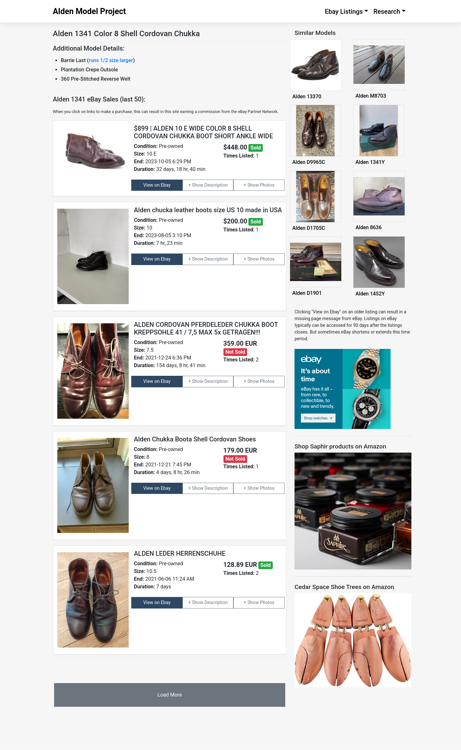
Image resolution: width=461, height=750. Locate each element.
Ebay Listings (344, 11)
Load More (170, 695)
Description (216, 185)
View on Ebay (157, 185)
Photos (267, 185)
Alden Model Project (89, 11)
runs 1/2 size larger (111, 60)
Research (386, 11)
